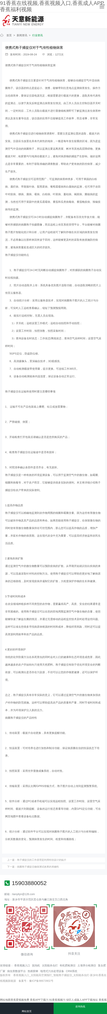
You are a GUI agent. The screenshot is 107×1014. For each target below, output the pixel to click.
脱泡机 (36, 965)
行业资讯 (37, 35)
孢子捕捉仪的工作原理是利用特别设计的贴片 (41, 859)
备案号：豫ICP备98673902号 (36, 980)
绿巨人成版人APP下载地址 (82, 999)
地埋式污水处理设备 (52, 971)
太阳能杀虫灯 (50, 965)
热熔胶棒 (33, 971)
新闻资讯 (22, 35)
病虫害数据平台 (16, 971)
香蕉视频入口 (22, 965)
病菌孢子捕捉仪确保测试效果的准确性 (38, 866)
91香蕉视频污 (57, 999)
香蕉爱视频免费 (20, 999)
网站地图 (5, 999)
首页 (9, 35)
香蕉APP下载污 (39, 999)
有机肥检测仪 (68, 965)
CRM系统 (71, 971)
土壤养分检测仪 (86, 965)
